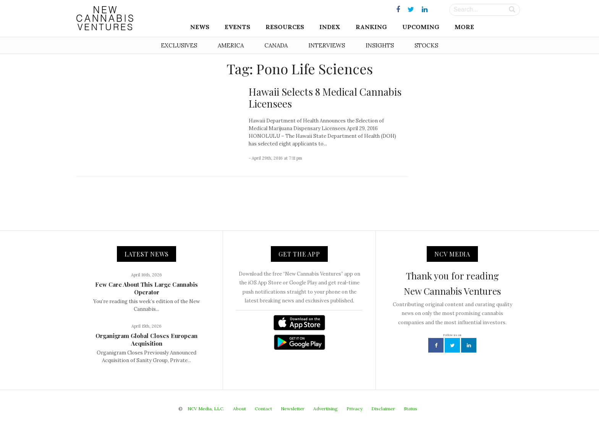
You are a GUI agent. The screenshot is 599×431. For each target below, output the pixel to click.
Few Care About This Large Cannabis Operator (146, 288)
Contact (263, 408)
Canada (276, 45)
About (239, 408)
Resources (285, 27)
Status (410, 408)
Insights (380, 45)
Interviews (326, 45)
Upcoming (420, 27)
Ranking (371, 27)
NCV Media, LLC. (206, 408)
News (199, 27)
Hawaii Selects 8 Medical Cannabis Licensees (325, 97)
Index (329, 27)
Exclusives (179, 45)
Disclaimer (383, 408)
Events (237, 27)
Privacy (354, 408)
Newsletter (292, 408)
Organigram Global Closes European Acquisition (147, 339)
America (231, 45)
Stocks (426, 45)
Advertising (325, 408)
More (464, 27)
